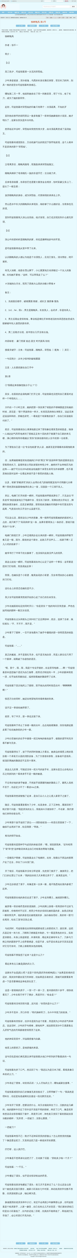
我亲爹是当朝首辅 (23, 1250)
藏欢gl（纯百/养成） (25, 31)
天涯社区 (44, 14)
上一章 (21, 25)
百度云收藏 (36, 14)
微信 (33, 14)
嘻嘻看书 (10, 7)
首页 (3, 12)
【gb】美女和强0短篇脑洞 (39, 30)
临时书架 (71, 12)
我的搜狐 (51, 14)
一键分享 (55, 14)
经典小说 (64, 12)
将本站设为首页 (5, 1)
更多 (62, 14)
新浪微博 (20, 14)
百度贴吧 (40, 14)
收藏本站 (14, 1)
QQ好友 (30, 14)
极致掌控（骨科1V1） (52, 30)
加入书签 (55, 25)
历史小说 (30, 12)
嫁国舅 (60, 30)
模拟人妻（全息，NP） (36, 31)
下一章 (43, 25)
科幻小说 (44, 12)
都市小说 (23, 12)
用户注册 (74, 1)
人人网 (27, 14)
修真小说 (17, 12)
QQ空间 (16, 14)
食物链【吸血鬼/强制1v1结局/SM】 (17, 30)
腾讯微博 (24, 14)
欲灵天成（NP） (14, 31)
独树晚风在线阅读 (15, 17)
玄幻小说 (10, 12)
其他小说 (58, 12)
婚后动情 (30, 30)
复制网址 (59, 14)
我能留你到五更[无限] (68, 30)
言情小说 (51, 12)
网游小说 (37, 12)
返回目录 (32, 25)
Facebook (48, 14)
